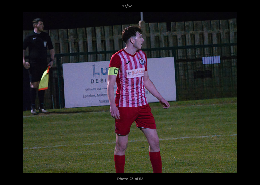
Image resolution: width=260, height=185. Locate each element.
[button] (238, 7)
